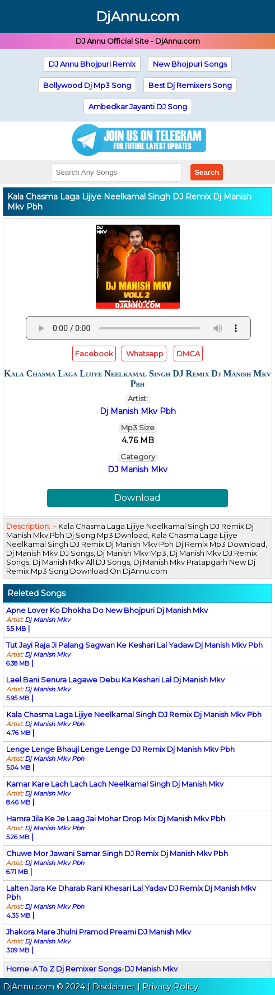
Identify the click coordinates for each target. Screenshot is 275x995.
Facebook (94, 353)
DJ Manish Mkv (137, 469)
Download (137, 497)
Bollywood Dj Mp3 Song (87, 85)
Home (17, 968)
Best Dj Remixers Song (190, 85)
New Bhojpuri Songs (190, 63)
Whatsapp (144, 353)
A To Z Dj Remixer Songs (76, 968)
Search (206, 172)
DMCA (188, 353)
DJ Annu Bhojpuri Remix (92, 63)
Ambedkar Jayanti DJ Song (137, 106)
